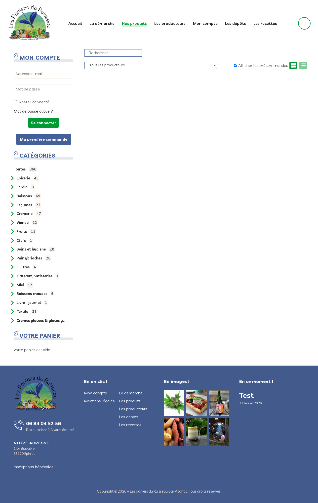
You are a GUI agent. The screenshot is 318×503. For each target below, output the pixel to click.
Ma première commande (43, 139)
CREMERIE (29, 213)
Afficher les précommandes (261, 65)
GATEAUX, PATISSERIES (38, 276)
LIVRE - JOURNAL (32, 302)
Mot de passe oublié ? (33, 111)
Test (246, 395)
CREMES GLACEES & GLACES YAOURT (41, 320)
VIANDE (27, 222)
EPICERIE (28, 178)
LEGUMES (29, 205)
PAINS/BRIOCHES (34, 258)
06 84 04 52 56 (43, 423)
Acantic (181, 491)
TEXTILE (27, 311)
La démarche (102, 23)
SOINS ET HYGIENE (36, 249)
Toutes (25, 169)
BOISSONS (29, 196)
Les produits (130, 400)
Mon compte (205, 23)
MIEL (25, 285)
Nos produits (134, 23)
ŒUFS (25, 240)
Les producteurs (170, 23)
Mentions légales (99, 400)
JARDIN (25, 187)
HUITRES (26, 267)
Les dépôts (235, 23)
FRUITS (26, 231)
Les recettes (265, 23)
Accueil (75, 23)
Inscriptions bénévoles (33, 466)
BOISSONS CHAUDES (35, 293)
